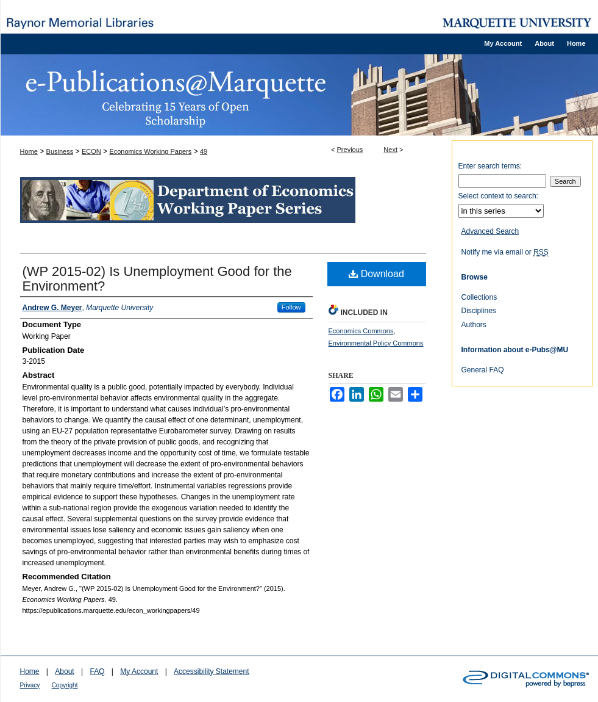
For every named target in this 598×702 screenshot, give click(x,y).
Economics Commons (361, 331)
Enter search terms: (490, 166)
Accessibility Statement (211, 671)
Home (29, 151)
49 (203, 151)
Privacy (30, 685)
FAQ (97, 671)
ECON (91, 151)
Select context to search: (498, 196)
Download (376, 274)
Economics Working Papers (150, 151)
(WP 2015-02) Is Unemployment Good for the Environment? (157, 279)
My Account (139, 671)
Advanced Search (490, 231)
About (64, 671)
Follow (291, 307)
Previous (350, 149)
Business (60, 151)
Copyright (65, 685)
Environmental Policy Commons (376, 343)
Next (390, 149)
